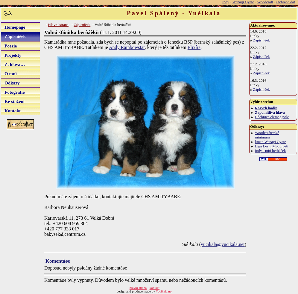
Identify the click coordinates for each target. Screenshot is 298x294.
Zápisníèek (15, 36)
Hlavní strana (58, 25)
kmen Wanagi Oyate (270, 142)
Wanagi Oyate (243, 2)
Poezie (10, 45)
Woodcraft (265, 2)
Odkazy (12, 82)
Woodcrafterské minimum (267, 135)
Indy (225, 2)
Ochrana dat (285, 2)
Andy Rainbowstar (127, 47)
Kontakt (12, 110)
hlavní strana (138, 288)
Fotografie (14, 92)
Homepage (14, 27)
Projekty (12, 55)
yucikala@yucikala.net (223, 244)
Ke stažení (14, 101)
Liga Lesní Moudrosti (271, 146)
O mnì (10, 73)
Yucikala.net (164, 291)
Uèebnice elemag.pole (272, 117)
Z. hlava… (14, 64)
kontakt (155, 288)
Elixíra (194, 47)
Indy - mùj (270, 151)
